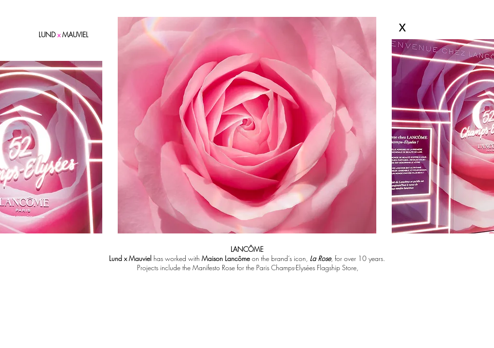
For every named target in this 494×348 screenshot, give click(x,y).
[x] (402, 26)
